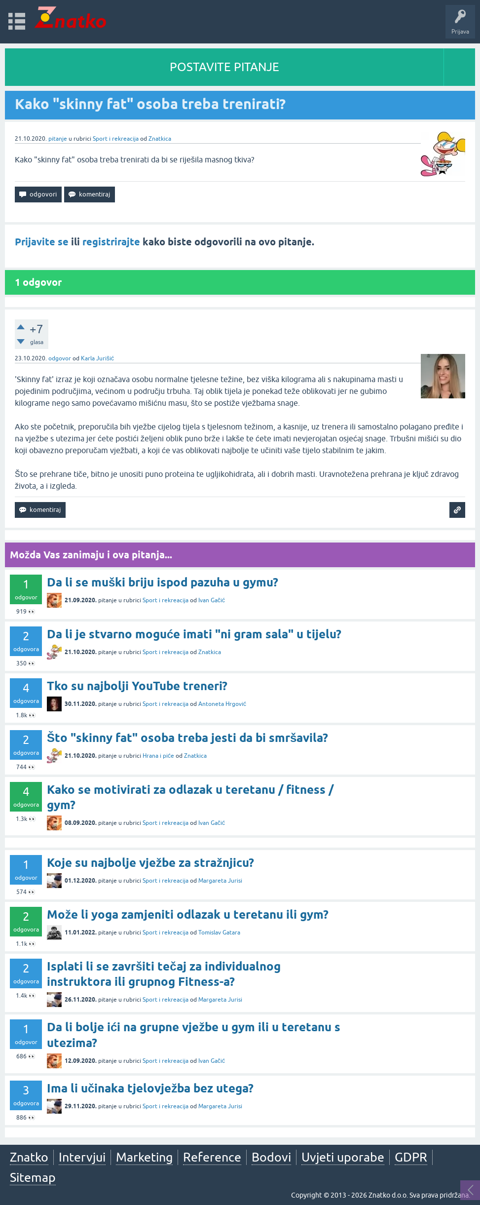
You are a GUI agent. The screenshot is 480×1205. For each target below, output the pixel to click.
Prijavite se (42, 242)
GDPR (411, 1157)
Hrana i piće (158, 755)
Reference (212, 1157)
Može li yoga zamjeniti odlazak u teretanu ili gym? (188, 914)
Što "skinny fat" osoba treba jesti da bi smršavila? (187, 738)
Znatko (29, 1157)
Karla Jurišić (97, 358)
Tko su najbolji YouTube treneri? (137, 686)
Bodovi (271, 1157)
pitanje (57, 138)
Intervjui (82, 1157)
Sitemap (33, 1177)
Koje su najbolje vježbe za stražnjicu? (150, 862)
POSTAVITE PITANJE (224, 67)
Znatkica (159, 138)
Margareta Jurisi (220, 880)
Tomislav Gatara (219, 932)
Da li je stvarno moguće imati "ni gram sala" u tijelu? (194, 634)
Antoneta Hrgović (222, 703)
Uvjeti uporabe (342, 1157)
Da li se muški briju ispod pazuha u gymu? (162, 582)
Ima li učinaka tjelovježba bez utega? (150, 1088)
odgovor (59, 358)
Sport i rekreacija (116, 138)
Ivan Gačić (211, 600)
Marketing (144, 1157)
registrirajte (111, 242)
